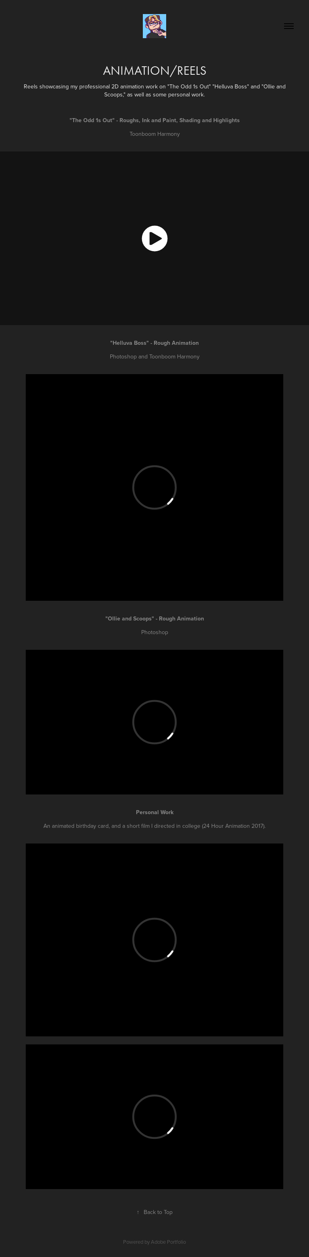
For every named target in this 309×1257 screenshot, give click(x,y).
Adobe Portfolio (168, 1241)
